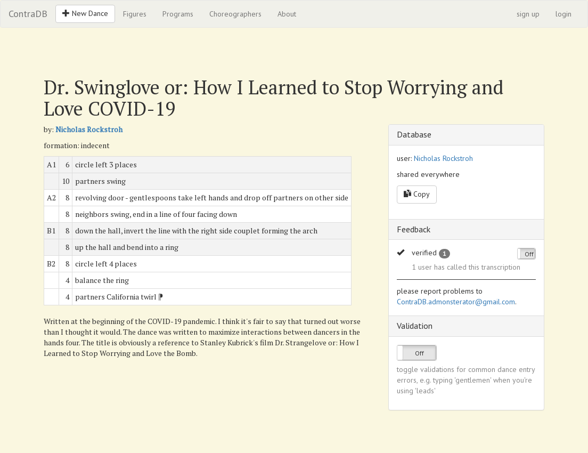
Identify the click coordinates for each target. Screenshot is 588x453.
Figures (134, 14)
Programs (177, 14)
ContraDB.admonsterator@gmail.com (456, 301)
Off (529, 254)
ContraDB (28, 13)
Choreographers (235, 14)
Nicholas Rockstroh (89, 129)
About (286, 14)
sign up (528, 14)
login (563, 14)
